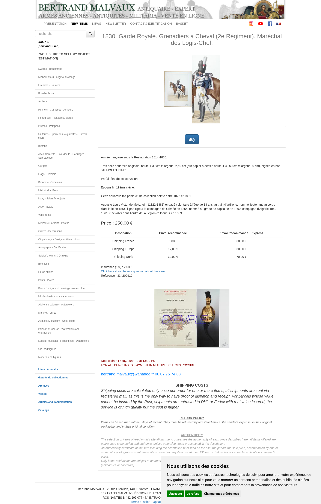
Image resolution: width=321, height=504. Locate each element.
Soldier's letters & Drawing (53, 255)
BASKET (182, 23)
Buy (191, 139)
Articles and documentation (55, 402)
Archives (43, 385)
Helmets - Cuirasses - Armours (55, 109)
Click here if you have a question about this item (133, 271)
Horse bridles (45, 271)
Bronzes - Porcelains (50, 182)
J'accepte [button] (175, 493)
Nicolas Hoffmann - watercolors (56, 296)
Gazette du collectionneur (53, 377)
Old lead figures (47, 349)
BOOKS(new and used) (49, 44)
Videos (42, 393)
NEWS (96, 23)
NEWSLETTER (115, 23)
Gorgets (42, 165)
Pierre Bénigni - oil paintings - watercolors (61, 288)
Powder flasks (46, 93)
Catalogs (43, 410)
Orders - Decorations (50, 231)
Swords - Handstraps (50, 68)
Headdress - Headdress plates (55, 117)
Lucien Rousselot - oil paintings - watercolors (63, 340)
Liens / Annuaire (48, 369)
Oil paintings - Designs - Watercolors (59, 239)
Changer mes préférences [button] (221, 493)
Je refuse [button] (193, 493)
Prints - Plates (46, 280)
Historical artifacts (48, 190)
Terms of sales (140, 502)
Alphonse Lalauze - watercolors (56, 304)
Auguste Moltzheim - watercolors (56, 320)
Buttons (42, 145)
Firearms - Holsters (49, 85)
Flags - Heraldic (47, 174)
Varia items (44, 214)
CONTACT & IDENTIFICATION (151, 23)
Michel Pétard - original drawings (56, 77)
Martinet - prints (47, 312)
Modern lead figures (49, 357)
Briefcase (43, 263)
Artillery (42, 101)
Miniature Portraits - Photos (53, 223)
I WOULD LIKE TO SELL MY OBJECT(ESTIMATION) (64, 56)
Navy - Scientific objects (51, 198)
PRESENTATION (55, 23)
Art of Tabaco (45, 206)
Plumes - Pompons (49, 126)
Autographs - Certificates (52, 247)
